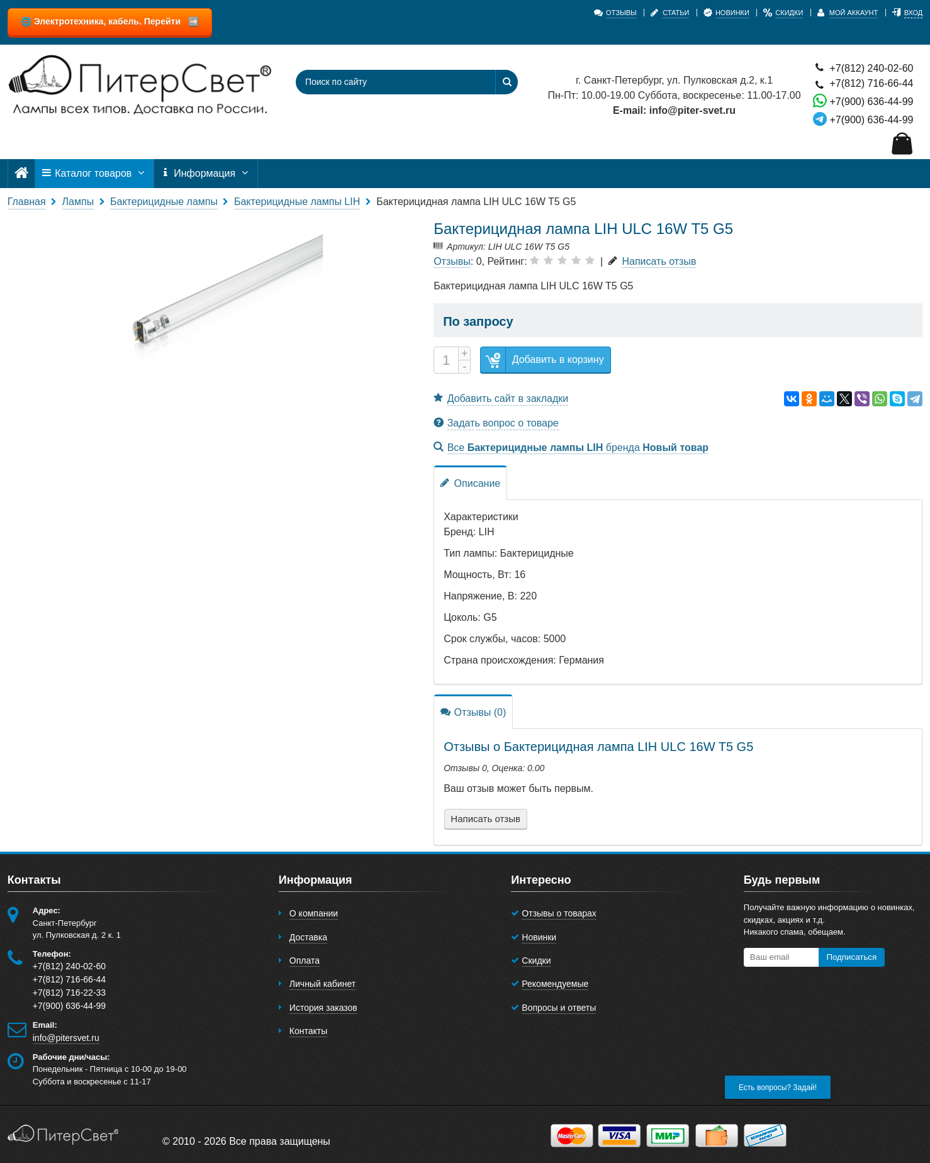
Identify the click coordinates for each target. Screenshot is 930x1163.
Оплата (304, 960)
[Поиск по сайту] (388, 82)
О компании (313, 913)
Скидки (536, 960)
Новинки (539, 937)
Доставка (308, 937)
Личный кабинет (322, 984)
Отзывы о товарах (559, 913)
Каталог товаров (94, 173)
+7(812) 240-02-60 (863, 67)
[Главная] (21, 173)
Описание (470, 482)
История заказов (323, 1008)
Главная (27, 201)
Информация (205, 173)
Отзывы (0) (473, 711)
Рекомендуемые (555, 984)
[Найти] (506, 82)
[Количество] (446, 360)
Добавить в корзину (542, 360)
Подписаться (851, 957)
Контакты (308, 1031)
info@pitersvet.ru (66, 1038)
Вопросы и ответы (559, 1008)
